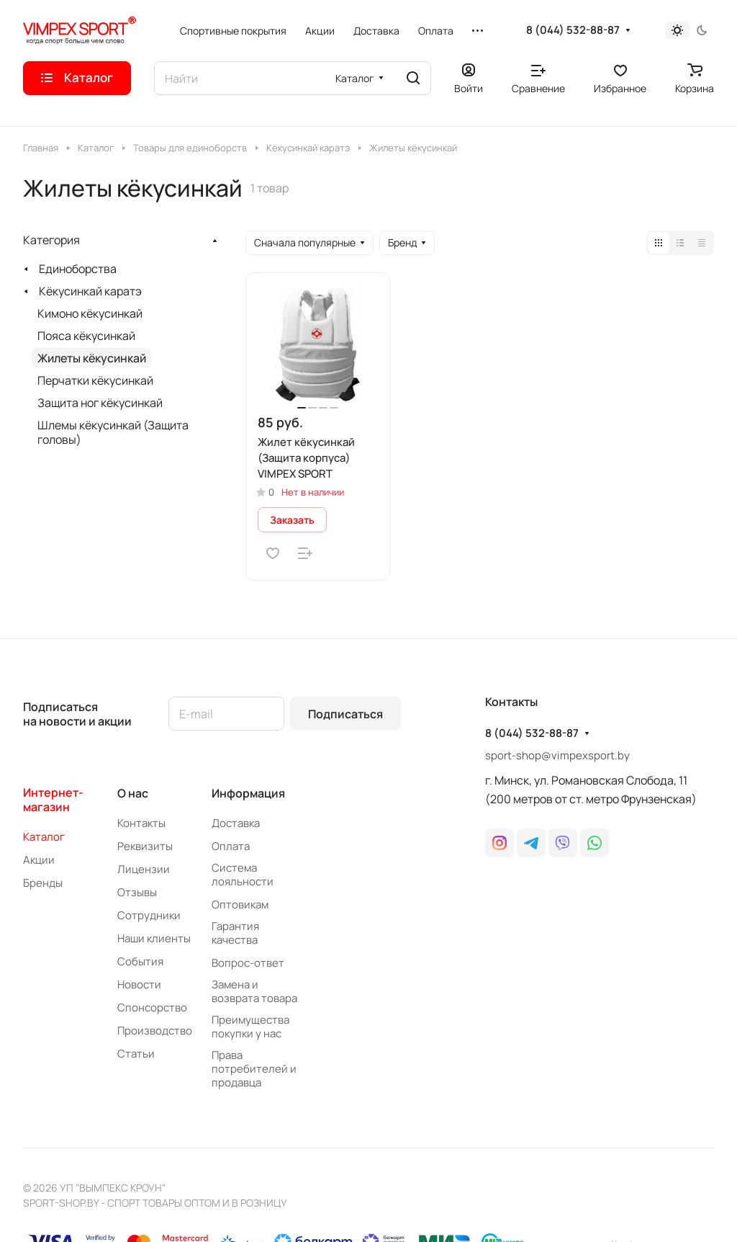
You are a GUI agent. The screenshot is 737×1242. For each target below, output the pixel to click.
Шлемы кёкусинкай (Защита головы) (113, 432)
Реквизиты (145, 846)
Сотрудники (149, 915)
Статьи (136, 1053)
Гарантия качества (235, 933)
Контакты (141, 823)
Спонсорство (152, 1007)
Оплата (231, 846)
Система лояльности (242, 874)
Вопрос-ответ (248, 962)
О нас (132, 793)
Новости (139, 984)
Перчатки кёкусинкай (95, 380)
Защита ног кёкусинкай (100, 403)
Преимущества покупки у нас (250, 1026)
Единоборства (78, 269)
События (140, 961)
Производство (154, 1030)
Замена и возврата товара (254, 991)
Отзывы (137, 892)
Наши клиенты (154, 938)
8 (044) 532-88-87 (573, 30)
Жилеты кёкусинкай (91, 358)
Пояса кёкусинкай (86, 336)
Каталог (44, 836)
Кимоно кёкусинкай (90, 313)
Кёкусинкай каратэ (90, 291)
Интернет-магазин (53, 800)
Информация (248, 793)
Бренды (43, 882)
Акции (39, 859)
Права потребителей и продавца (254, 1068)
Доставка (236, 823)
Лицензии (143, 869)
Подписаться (345, 714)
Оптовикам (240, 904)
